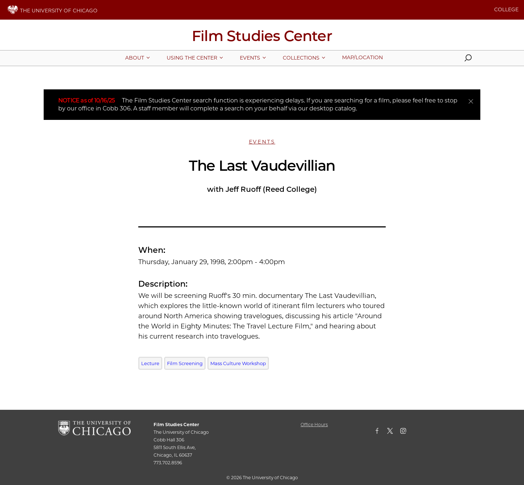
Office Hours (314, 424)
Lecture (150, 363)
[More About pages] (134, 57)
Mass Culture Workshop (238, 363)
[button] (468, 59)
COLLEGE (506, 9)
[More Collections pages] (301, 57)
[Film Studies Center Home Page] (262, 38)
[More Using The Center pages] (192, 57)
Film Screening (185, 363)
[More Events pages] (250, 57)
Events (262, 141)
